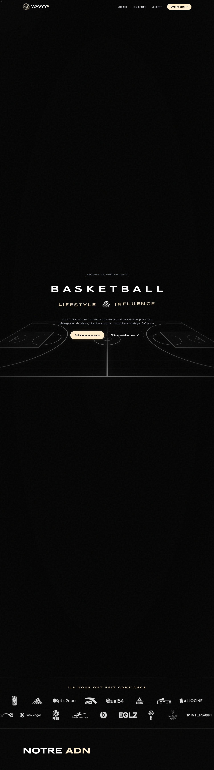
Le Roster (156, 7)
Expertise (122, 7)
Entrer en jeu (179, 7)
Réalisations (139, 7)
